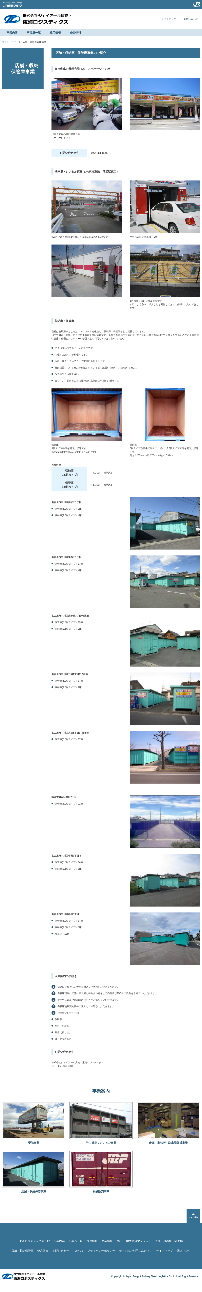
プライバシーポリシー (101, 1250)
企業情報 (75, 32)
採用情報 (55, 32)
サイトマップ (169, 19)
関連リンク (184, 1250)
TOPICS (78, 1250)
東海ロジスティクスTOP (34, 1241)
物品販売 (43, 1250)
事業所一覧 (34, 32)
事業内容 (12, 32)
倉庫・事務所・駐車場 (169, 1241)
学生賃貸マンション (138, 1241)
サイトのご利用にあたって (135, 1250)
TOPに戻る (193, 1218)
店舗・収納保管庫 (22, 1250)
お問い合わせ (191, 19)
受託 (119, 1241)
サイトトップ (9, 42)
